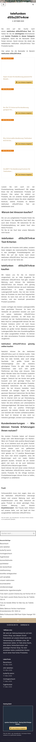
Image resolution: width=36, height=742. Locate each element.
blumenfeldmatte (6, 560)
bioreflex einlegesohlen (8, 573)
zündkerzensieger (6, 587)
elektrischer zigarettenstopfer (10, 590)
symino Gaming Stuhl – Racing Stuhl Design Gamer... (18, 723)
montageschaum (6, 553)
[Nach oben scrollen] (18, 620)
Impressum (24, 625)
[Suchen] (33, 4)
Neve (3, 740)
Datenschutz (12, 625)
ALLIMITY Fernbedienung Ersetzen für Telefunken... (16, 170)
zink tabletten (5, 547)
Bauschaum (4, 543)
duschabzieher (5, 584)
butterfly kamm (5, 550)
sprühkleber (4, 564)
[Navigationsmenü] (3, 4)
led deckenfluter (6, 567)
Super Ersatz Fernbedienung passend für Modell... (17, 78)
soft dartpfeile (5, 577)
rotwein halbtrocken (7, 580)
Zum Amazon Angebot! (25, 82)
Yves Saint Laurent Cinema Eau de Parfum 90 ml (17, 594)
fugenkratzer (4, 557)
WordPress (22, 740)
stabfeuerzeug (5, 570)
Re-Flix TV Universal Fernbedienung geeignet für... (16, 109)
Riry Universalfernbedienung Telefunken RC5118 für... (17, 139)
